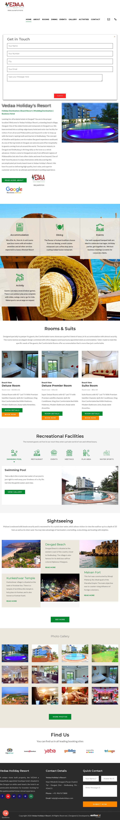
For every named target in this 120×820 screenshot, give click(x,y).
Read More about (14, 180)
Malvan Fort (92, 572)
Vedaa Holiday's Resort (41, 815)
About (36, 19)
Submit (60, 96)
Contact (95, 19)
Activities (84, 19)
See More (60, 619)
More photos (60, 717)
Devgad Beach (55, 544)
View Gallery (15, 492)
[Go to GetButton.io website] (5, 817)
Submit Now (100, 804)
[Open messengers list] (6, 813)
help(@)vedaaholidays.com (62, 798)
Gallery (73, 19)
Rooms (45, 19)
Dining (54, 19)
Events (63, 19)
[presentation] (25, 86)
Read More (50, 567)
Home (28, 19)
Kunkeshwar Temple (20, 578)
